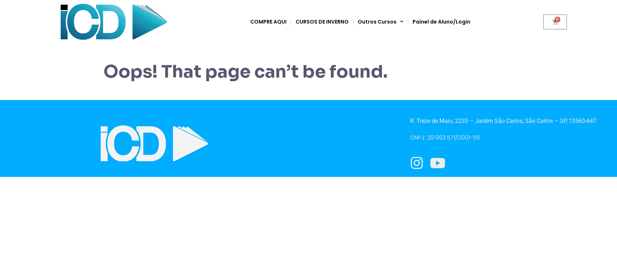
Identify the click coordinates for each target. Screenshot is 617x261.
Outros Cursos (380, 21)
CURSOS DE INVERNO (322, 21)
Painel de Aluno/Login (441, 21)
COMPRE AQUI (268, 21)
